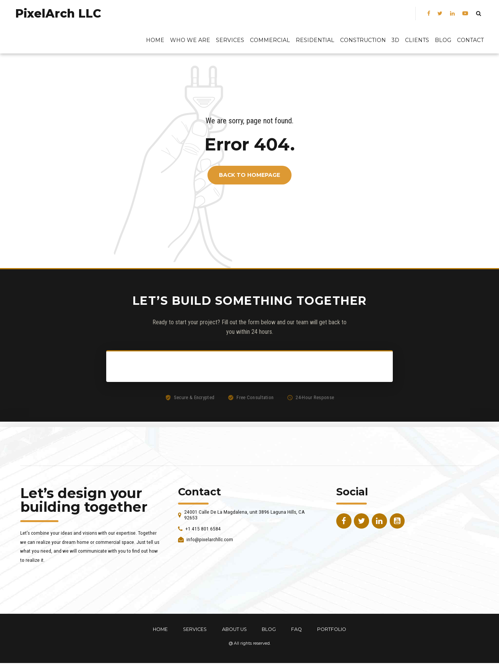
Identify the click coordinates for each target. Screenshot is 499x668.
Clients (417, 40)
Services (230, 40)
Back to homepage (249, 175)
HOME (160, 629)
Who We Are (190, 40)
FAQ (296, 629)
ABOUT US (234, 629)
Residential (315, 40)
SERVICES (195, 629)
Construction (363, 40)
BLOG (443, 40)
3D (395, 40)
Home (155, 40)
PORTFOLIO (331, 629)
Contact (470, 40)
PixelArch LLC (58, 13)
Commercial (270, 40)
